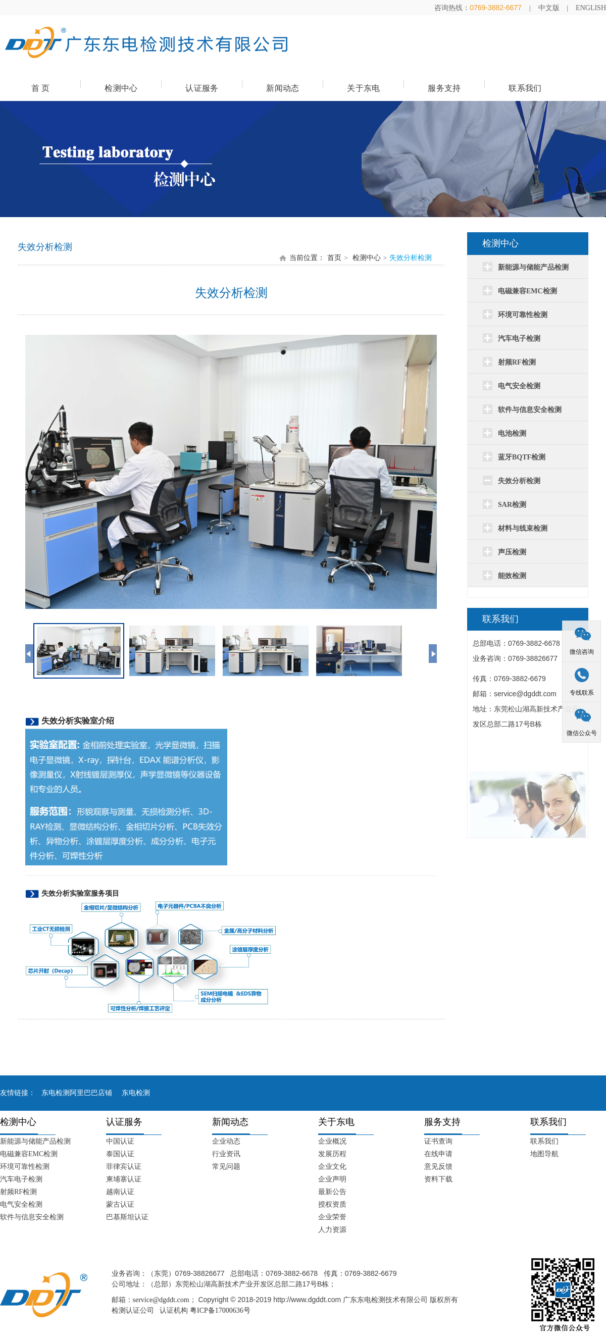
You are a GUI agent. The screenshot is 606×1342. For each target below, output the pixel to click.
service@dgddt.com (161, 1300)
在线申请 (438, 1154)
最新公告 (332, 1192)
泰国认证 (120, 1154)
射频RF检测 (18, 1192)
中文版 (549, 8)
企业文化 (332, 1166)
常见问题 (226, 1166)
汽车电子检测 (21, 1179)
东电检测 (136, 1093)
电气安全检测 (21, 1204)
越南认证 (120, 1192)
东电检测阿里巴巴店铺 (76, 1093)
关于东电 (363, 88)
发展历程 (332, 1154)
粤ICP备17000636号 (220, 1310)
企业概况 (332, 1141)
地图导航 (544, 1154)
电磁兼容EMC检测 (29, 1154)
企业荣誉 (332, 1217)
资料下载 (438, 1179)
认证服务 (201, 88)
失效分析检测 (410, 258)
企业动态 (226, 1141)
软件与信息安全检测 (32, 1217)
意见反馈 (438, 1166)
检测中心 (121, 88)
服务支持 (444, 88)
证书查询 (438, 1141)
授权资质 (332, 1204)
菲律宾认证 (123, 1166)
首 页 (40, 88)
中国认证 (120, 1141)
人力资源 (332, 1229)
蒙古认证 (120, 1204)
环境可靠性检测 (24, 1166)
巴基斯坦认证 (127, 1217)
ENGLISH (591, 8)
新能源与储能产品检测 (35, 1141)
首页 (334, 258)
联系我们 (525, 88)
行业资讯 (226, 1154)
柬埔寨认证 (123, 1179)
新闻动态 (282, 88)
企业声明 (332, 1179)
